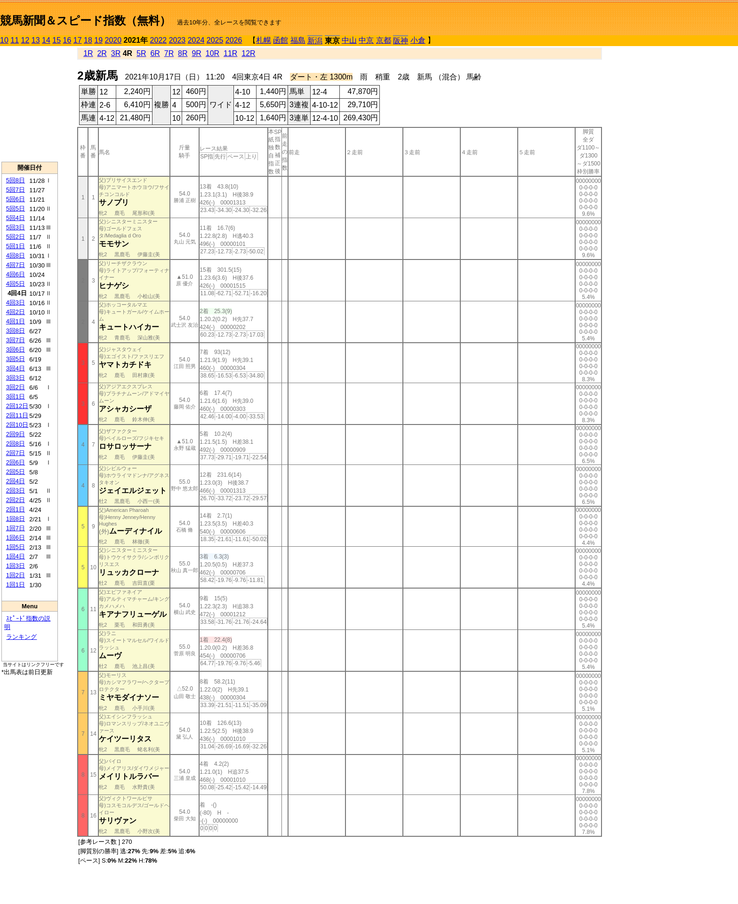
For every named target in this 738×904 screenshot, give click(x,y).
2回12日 (17, 405)
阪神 (400, 41)
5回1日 (15, 246)
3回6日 (15, 349)
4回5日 (15, 283)
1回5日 (15, 546)
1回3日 (15, 565)
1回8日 (15, 518)
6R (155, 53)
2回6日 (15, 462)
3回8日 (15, 330)
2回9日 (15, 434)
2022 (158, 40)
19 (98, 40)
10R (212, 53)
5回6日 (15, 199)
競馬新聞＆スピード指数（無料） (85, 20)
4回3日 (15, 302)
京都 (383, 40)
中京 (366, 40)
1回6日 (15, 537)
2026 (233, 40)
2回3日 (15, 490)
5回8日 (15, 180)
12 (25, 40)
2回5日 (15, 471)
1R (88, 53)
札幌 (263, 40)
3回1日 (15, 396)
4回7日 (15, 264)
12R (248, 53)
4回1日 (15, 321)
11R (230, 53)
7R (169, 53)
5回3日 (15, 227)
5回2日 (15, 236)
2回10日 (17, 424)
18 (88, 40)
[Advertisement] (29, 103)
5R (141, 53)
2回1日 (15, 509)
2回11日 (17, 415)
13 (36, 40)
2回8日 (15, 443)
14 (46, 40)
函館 (280, 40)
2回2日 (15, 499)
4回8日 (15, 255)
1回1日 (15, 584)
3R (115, 53)
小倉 (417, 40)
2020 (113, 40)
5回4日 (15, 217)
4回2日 (15, 311)
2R (101, 53)
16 (67, 40)
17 (77, 40)
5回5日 (15, 208)
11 (14, 40)
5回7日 (15, 189)
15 (56, 40)
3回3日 (15, 377)
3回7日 (15, 340)
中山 (349, 40)
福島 (297, 40)
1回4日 (15, 556)
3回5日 (15, 358)
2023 (177, 40)
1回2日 (15, 575)
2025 (215, 40)
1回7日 (15, 528)
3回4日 (15, 368)
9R (196, 53)
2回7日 (15, 452)
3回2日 (15, 387)
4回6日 (15, 274)
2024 (196, 40)
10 (4, 40)
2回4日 (15, 481)
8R (182, 53)
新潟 (314, 41)
